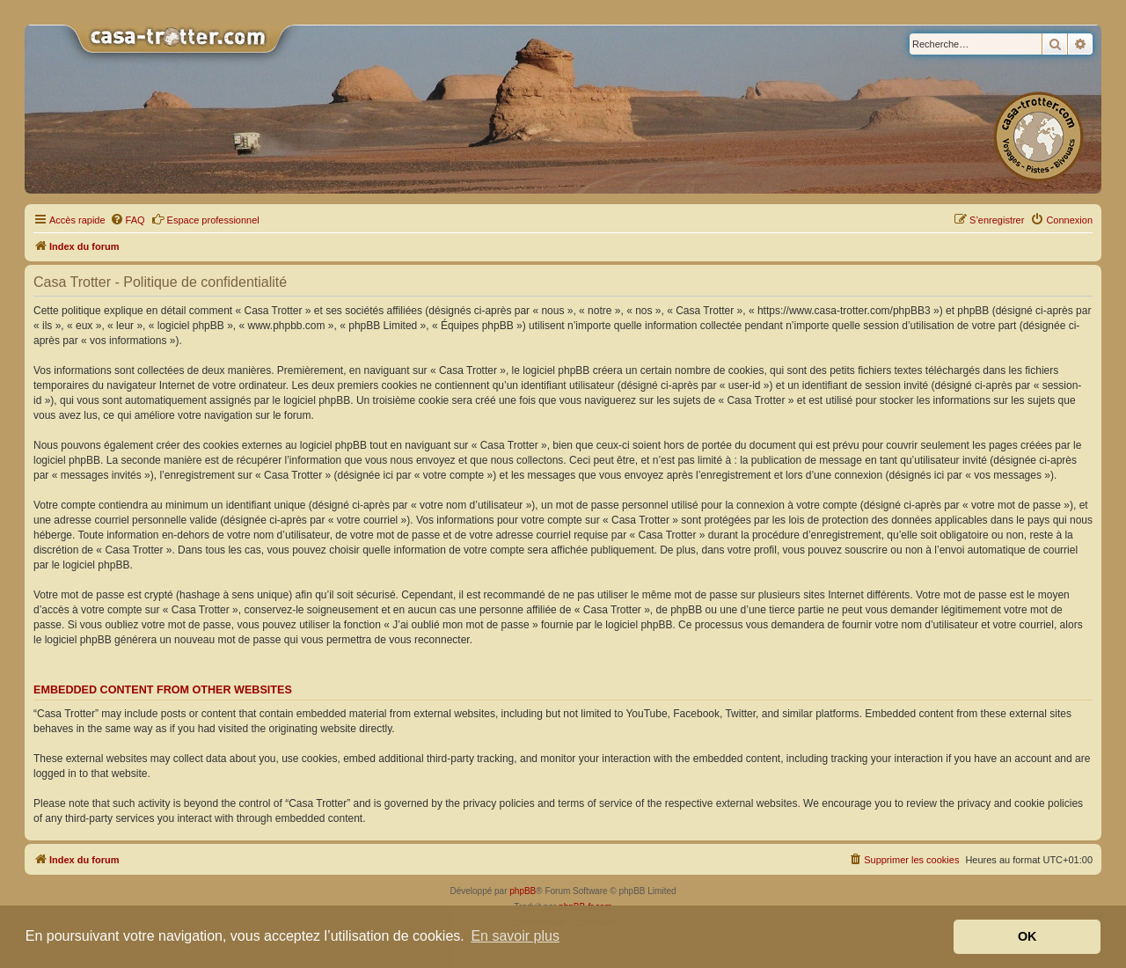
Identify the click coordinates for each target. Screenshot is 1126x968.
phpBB (522, 891)
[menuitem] (127, 220)
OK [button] (1027, 936)
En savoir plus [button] (515, 935)
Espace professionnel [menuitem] (205, 219)
